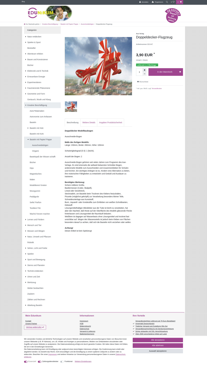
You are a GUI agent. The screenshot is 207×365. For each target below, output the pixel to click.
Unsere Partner (31, 324)
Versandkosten (156, 88)
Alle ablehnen (158, 345)
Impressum (84, 321)
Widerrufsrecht (85, 326)
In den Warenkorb (169, 72)
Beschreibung (73, 122)
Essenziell (32, 361)
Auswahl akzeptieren (158, 351)
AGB (81, 324)
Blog (23, 1)
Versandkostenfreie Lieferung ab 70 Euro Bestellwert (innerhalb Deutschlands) (155, 322)
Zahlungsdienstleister (50, 361)
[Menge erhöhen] (144, 70)
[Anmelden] (143, 2)
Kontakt (28, 321)
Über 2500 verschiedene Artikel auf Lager (151, 334)
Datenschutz (84, 329)
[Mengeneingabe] (139, 72)
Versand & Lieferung (87, 331)
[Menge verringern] (144, 74)
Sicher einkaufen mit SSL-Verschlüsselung (151, 331)
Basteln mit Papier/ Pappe (69, 24)
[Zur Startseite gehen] (31, 24)
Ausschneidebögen (87, 24)
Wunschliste (142, 82)
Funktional (68, 361)
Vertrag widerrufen (35, 327)
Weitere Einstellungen (83, 361)
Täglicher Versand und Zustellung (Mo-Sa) (151, 326)
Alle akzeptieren (158, 340)
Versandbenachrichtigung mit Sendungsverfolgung (154, 329)
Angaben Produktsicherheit (110, 122)
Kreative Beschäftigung (50, 24)
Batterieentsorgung (87, 334)
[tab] (73, 123)
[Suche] (166, 2)
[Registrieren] (157, 2)
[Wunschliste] (172, 2)
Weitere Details (88, 122)
